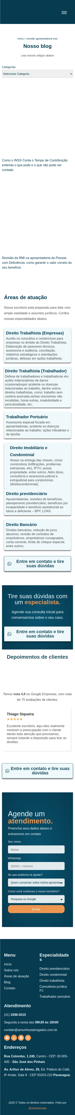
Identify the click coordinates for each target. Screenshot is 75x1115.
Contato (9, 988)
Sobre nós (11, 970)
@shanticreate (37, 1108)
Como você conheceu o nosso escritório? (33, 891)
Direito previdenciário (55, 968)
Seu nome (14, 841)
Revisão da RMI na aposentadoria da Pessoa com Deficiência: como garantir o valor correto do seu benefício (37, 262)
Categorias (9, 67)
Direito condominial (53, 974)
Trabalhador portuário (55, 996)
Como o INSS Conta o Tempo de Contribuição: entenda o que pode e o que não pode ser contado (35, 165)
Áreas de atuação (16, 976)
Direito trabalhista (52, 980)
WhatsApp (14, 858)
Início (20, 38)
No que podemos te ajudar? (25, 874)
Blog (7, 982)
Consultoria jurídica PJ (53, 988)
